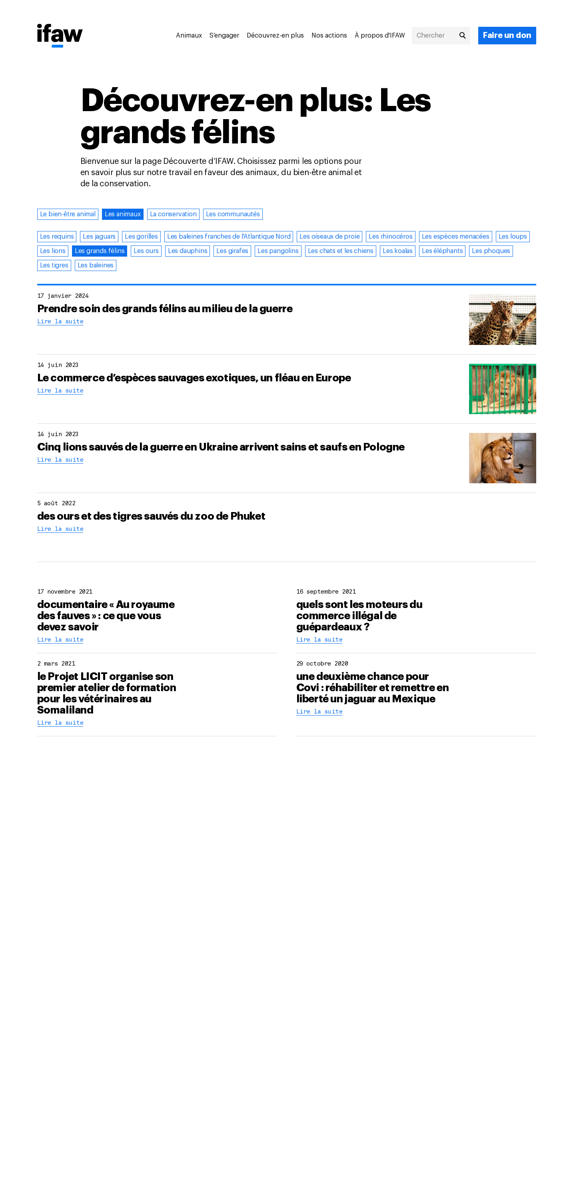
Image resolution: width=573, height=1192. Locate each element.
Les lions (53, 251)
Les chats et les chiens (340, 251)
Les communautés (233, 214)
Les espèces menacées (455, 236)
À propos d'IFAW (380, 35)
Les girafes (232, 251)
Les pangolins (278, 251)
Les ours (146, 251)
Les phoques (491, 251)
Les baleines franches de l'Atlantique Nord (229, 236)
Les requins (57, 236)
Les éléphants (442, 251)
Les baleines (96, 265)
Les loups (513, 236)
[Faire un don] (507, 35)
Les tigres (54, 265)
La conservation (173, 214)
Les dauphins (188, 251)
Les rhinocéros (390, 236)
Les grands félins (100, 251)
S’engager (224, 35)
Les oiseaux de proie (329, 236)
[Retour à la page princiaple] (60, 36)
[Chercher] (441, 35)
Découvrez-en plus (275, 35)
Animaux (189, 35)
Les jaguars (99, 236)
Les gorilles (141, 236)
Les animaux (123, 214)
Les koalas (398, 251)
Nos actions (329, 35)
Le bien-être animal (68, 214)
